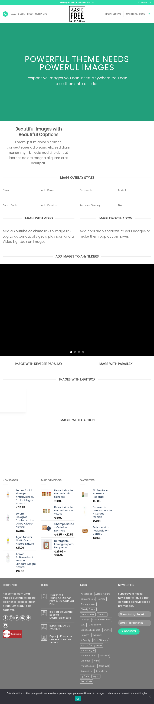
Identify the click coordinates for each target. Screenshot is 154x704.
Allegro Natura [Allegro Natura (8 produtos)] (102, 594)
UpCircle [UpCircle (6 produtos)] (85, 676)
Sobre (21, 14)
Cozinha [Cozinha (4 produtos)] (102, 614)
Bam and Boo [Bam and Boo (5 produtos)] (88, 599)
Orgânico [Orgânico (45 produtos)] (85, 660)
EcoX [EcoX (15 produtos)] (83, 624)
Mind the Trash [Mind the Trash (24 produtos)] (88, 655)
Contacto (41, 14)
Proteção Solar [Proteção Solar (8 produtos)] (88, 666)
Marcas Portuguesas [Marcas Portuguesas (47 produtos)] (91, 645)
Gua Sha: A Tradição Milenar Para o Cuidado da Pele (62, 600)
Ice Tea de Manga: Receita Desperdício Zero (61, 614)
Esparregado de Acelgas (60, 627)
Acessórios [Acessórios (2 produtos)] (86, 594)
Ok (77, 699)
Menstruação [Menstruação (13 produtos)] (87, 650)
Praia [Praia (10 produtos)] (96, 660)
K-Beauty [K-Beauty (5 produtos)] (85, 640)
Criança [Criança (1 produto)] (85, 619)
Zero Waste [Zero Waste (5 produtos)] (86, 681)
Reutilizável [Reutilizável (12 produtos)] (86, 671)
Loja (13, 14)
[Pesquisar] (5, 14)
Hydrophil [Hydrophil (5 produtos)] (97, 635)
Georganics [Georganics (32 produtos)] (95, 624)
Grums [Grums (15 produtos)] (107, 630)
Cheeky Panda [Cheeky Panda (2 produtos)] (88, 609)
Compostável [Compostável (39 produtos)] (87, 614)
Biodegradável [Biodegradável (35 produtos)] (88, 604)
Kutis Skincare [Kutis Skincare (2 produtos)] (100, 640)
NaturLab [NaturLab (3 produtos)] (104, 655)
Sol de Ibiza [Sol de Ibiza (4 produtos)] (101, 671)
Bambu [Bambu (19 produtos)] (102, 599)
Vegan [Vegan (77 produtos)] (96, 676)
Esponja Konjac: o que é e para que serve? (61, 639)
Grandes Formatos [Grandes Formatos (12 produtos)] (90, 630)
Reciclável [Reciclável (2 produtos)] (104, 666)
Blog (30, 14)
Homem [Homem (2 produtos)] (85, 635)
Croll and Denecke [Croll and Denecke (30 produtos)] (101, 619)
